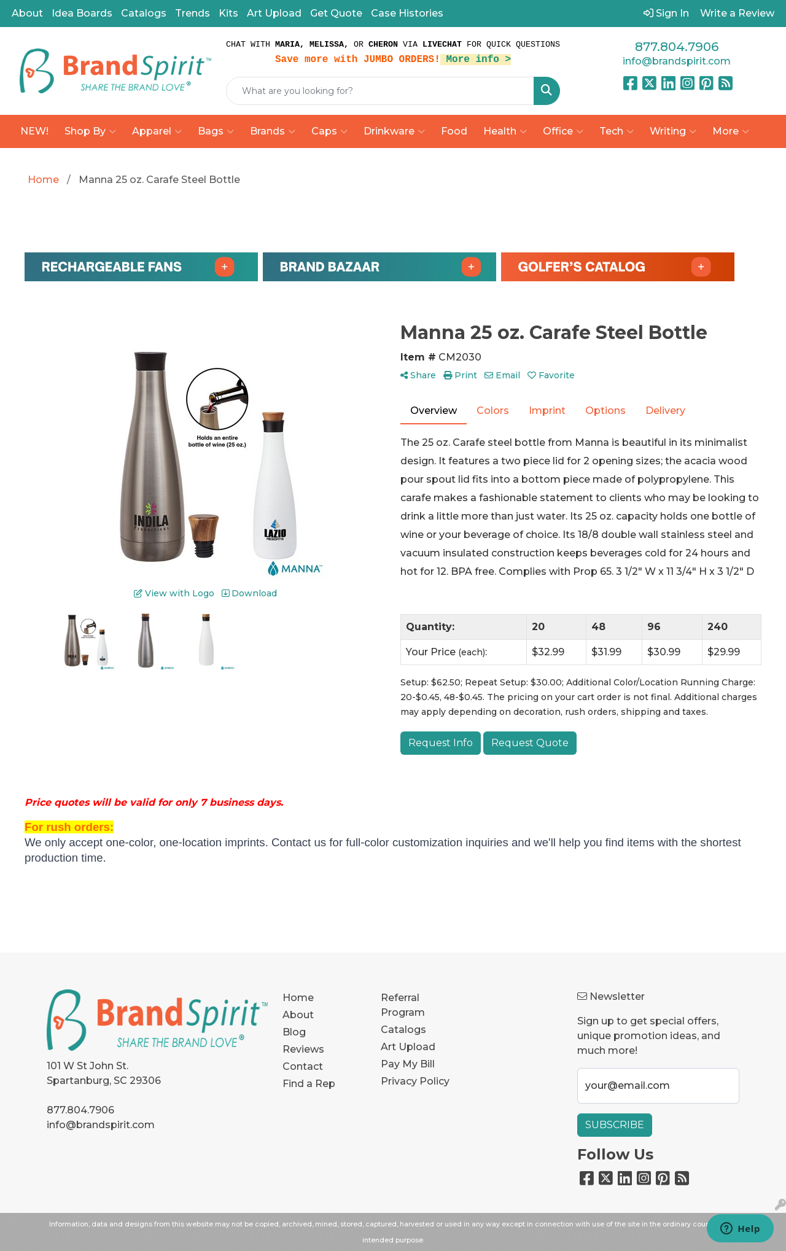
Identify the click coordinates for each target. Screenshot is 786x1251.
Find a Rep (308, 1083)
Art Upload (274, 13)
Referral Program (403, 1005)
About (27, 13)
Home (298, 998)
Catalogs (143, 13)
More (730, 131)
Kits (228, 13)
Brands (272, 131)
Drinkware (394, 131)
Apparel (157, 131)
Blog (294, 1032)
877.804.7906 (676, 46)
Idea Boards (82, 13)
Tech (616, 131)
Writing (673, 131)
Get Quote (336, 13)
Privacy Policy (415, 1081)
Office (563, 131)
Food (454, 131)
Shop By (90, 131)
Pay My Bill (408, 1064)
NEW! (34, 131)
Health (505, 131)
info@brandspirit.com (677, 61)
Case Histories (407, 13)
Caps (329, 131)
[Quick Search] (380, 91)
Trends (192, 13)
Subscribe (614, 1125)
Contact (302, 1066)
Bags (216, 131)
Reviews (303, 1049)
